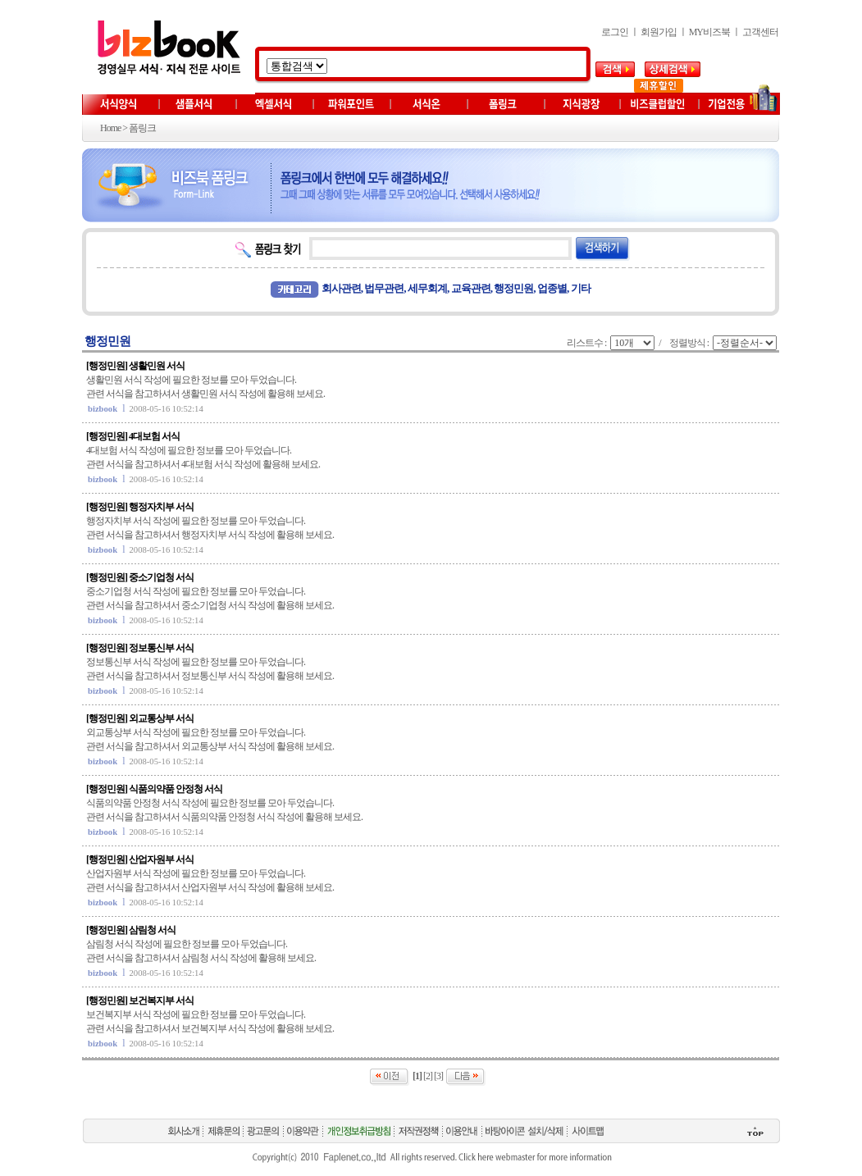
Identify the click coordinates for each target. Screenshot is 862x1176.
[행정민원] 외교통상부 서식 (140, 718)
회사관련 (341, 288)
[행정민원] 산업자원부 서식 (140, 859)
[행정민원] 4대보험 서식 (133, 436)
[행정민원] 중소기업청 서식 (140, 577)
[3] (438, 1076)
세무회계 (427, 288)
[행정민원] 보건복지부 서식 (140, 1000)
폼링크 (142, 128)
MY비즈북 (709, 32)
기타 (581, 288)
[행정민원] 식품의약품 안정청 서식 (154, 789)
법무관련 (384, 288)
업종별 (552, 288)
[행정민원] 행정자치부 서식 (140, 507)
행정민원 (513, 288)
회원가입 (659, 32)
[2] (427, 1076)
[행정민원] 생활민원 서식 (135, 365)
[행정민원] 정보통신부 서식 (140, 648)
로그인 (614, 32)
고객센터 (760, 32)
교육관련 (470, 288)
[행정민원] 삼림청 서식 (131, 930)
